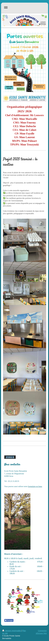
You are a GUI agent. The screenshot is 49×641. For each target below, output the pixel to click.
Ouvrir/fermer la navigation (24, 7)
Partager (9, 620)
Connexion (42, 631)
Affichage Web (41, 633)
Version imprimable (11, 631)
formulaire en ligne (35, 486)
